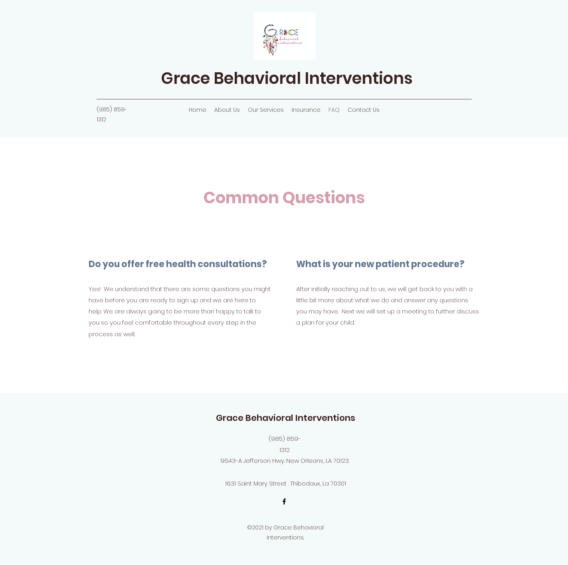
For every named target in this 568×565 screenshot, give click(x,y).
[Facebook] (284, 502)
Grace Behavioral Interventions (287, 78)
